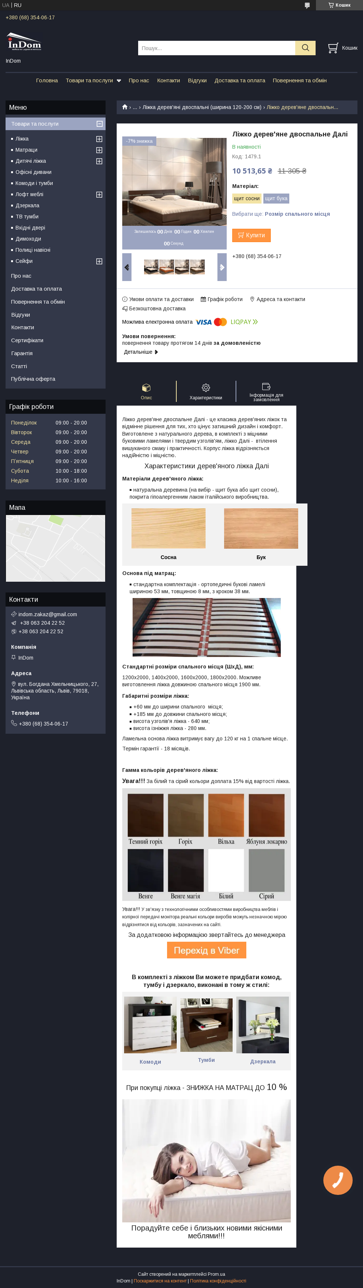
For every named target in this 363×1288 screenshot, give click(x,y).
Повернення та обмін (300, 80)
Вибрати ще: (281, 214)
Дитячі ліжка (31, 161)
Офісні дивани (33, 172)
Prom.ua (216, 1274)
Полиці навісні (33, 250)
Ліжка (22, 139)
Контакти (168, 80)
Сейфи (24, 261)
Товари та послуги (89, 80)
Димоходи (28, 239)
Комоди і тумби (34, 183)
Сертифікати (27, 340)
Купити (255, 235)
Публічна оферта (33, 379)
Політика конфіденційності (218, 1281)
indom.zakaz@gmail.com (48, 614)
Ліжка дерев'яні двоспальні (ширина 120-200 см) (202, 107)
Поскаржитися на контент (160, 1281)
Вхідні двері (30, 228)
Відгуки (197, 80)
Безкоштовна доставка (157, 308)
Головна (47, 80)
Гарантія (22, 353)
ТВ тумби (27, 216)
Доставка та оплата (239, 80)
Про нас (139, 80)
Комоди (150, 1062)
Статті (19, 366)
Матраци (26, 150)
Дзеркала (27, 205)
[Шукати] (305, 48)
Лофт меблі (29, 194)
